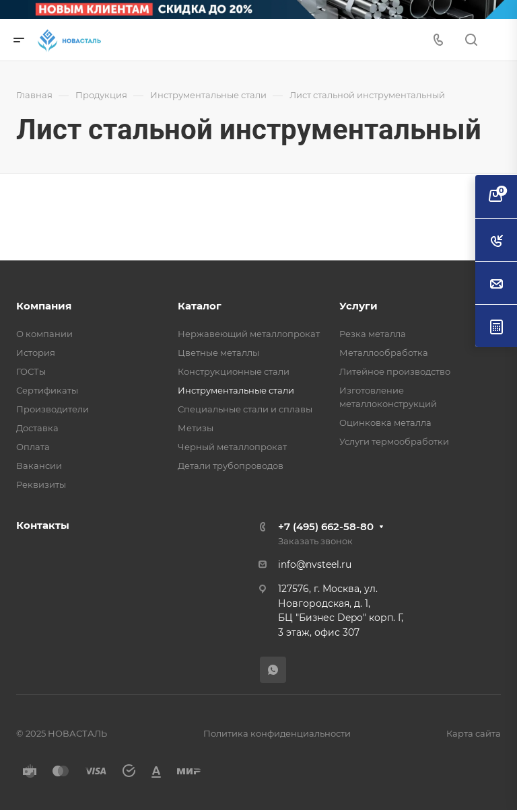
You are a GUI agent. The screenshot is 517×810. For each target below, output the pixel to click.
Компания (43, 305)
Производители (52, 409)
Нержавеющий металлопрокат (249, 333)
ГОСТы (31, 371)
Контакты (42, 525)
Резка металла (372, 333)
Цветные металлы (218, 352)
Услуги (358, 305)
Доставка (37, 427)
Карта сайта (473, 733)
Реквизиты (41, 484)
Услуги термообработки (394, 441)
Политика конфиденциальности (277, 733)
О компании (44, 333)
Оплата (33, 446)
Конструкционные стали (233, 371)
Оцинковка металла (385, 422)
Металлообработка (383, 352)
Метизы (195, 427)
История (35, 352)
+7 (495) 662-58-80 (326, 526)
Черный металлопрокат (232, 446)
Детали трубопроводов (230, 465)
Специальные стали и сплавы (245, 409)
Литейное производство (394, 371)
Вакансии (39, 465)
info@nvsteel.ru (314, 564)
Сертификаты (47, 390)
